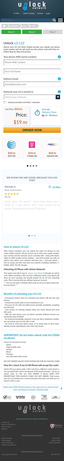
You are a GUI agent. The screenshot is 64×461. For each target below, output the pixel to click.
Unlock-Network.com (32, 395)
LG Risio (56, 187)
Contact (40, 13)
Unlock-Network (32, 5)
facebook (26, 454)
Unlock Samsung (7, 428)
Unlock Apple (6, 426)
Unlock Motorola (54, 428)
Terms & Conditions (8, 410)
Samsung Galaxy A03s (9, 440)
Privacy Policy (6, 412)
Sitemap (4, 415)
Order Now (32, 130)
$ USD (16, 13)
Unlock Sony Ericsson (9, 431)
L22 (34, 26)
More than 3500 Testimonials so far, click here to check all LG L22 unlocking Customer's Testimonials (30, 374)
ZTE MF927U (55, 440)
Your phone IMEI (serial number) (19, 56)
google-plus (38, 454)
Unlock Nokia (55, 426)
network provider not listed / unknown (24, 102)
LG (24, 26)
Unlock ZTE (56, 424)
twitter (32, 454)
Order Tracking (28, 13)
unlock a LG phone (35, 259)
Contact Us (5, 408)
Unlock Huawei (6, 424)
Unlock (14, 26)
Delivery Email (10, 78)
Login (48, 13)
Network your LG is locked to (18, 91)
